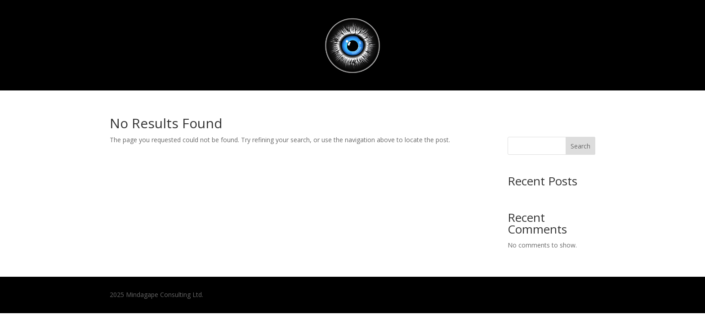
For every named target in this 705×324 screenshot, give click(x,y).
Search (580, 146)
